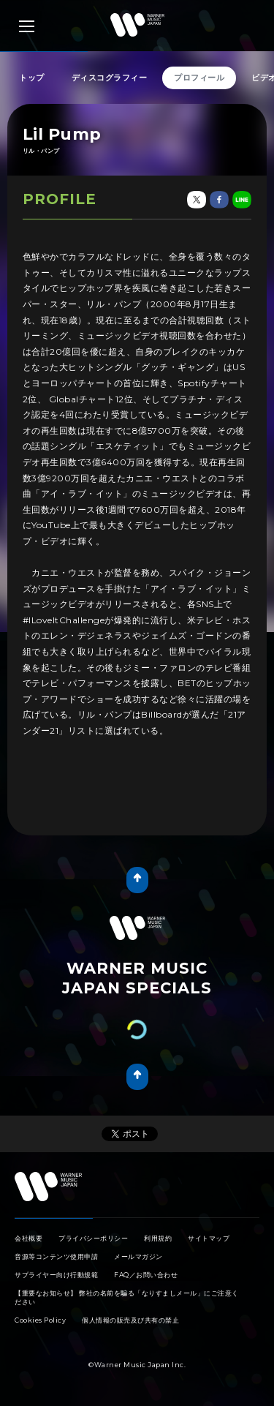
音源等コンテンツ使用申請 (56, 1256)
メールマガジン (138, 1256)
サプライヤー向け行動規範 (56, 1275)
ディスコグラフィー (110, 77)
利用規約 (158, 1238)
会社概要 (28, 1238)
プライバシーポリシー (93, 1238)
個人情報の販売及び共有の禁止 (130, 1320)
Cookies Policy (40, 1320)
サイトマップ (208, 1238)
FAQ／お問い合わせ (146, 1275)
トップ (32, 77)
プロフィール (199, 77)
